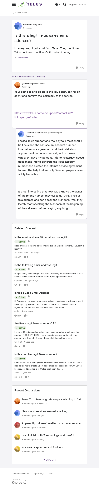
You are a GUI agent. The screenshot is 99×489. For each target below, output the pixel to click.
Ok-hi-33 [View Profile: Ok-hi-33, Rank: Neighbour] (18, 342)
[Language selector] (57, 4)
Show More (21, 57)
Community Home (20, 473)
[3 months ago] (28, 403)
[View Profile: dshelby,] (17, 437)
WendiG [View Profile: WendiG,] (40, 451)
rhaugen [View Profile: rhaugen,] (41, 415)
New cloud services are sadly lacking (45, 411)
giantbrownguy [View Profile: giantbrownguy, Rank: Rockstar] (29, 83)
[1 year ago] (34, 252)
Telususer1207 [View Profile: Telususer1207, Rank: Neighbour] (21, 252)
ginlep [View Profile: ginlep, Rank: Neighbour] (17, 311)
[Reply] (80, 68)
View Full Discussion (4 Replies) (28, 76)
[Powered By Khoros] (49, 482)
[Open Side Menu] (14, 4)
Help (51, 473)
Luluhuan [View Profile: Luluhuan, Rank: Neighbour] (27, 24)
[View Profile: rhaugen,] (17, 413)
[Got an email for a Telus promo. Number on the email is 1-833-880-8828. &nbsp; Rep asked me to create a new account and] (49, 365)
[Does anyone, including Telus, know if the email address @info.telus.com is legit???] (49, 247)
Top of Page (38, 473)
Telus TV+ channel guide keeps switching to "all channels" (51, 399)
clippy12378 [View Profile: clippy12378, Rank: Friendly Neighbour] (20, 280)
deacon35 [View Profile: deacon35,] (41, 427)
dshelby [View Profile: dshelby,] (40, 439)
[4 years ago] (27, 311)
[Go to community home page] (30, 4)
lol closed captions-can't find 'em (42, 447)
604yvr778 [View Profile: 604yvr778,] (42, 403)
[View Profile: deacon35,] (17, 425)
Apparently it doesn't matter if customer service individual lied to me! (51, 423)
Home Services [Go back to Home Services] (19, 12)
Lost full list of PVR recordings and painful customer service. (48, 435)
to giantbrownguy (53, 132)
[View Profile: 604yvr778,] (17, 401)
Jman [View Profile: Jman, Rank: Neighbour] (17, 372)
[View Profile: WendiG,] (17, 449)
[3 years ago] (32, 280)
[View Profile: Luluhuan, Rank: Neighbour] (18, 26)
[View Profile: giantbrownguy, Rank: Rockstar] (17, 85)
